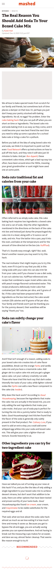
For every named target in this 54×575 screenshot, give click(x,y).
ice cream (31, 504)
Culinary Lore (39, 422)
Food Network (14, 149)
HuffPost (44, 245)
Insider (18, 389)
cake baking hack (10, 120)
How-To (15, 11)
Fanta (37, 365)
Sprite (15, 386)
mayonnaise (12, 508)
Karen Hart (8, 31)
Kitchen (5, 11)
